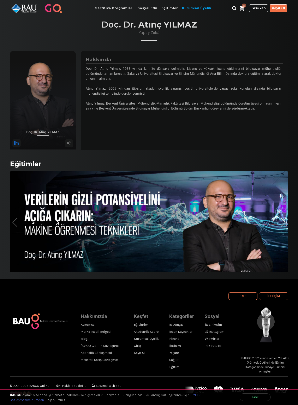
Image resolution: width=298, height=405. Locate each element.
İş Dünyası (177, 325)
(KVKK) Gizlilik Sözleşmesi (100, 346)
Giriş (137, 346)
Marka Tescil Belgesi (96, 332)
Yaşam (174, 353)
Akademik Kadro (146, 332)
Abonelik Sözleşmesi (96, 353)
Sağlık (174, 360)
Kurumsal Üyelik (146, 339)
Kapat (255, 397)
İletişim (273, 296)
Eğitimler (141, 325)
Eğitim (174, 367)
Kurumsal (88, 325)
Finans (174, 339)
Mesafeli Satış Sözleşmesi (100, 360)
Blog (84, 339)
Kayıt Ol (278, 8)
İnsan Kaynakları (181, 332)
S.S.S (243, 296)
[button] (283, 222)
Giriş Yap (258, 8)
